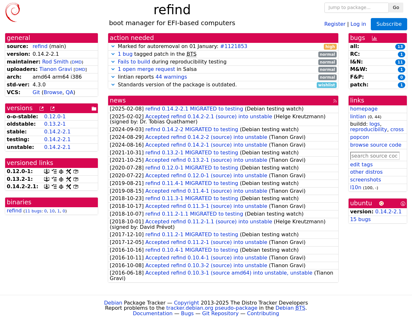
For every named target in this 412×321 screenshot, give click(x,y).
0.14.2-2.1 (57, 132)
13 (400, 46)
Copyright (186, 303)
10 (52, 211)
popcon (359, 137)
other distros (366, 172)
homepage (364, 109)
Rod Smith (55, 62)
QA (69, 92)
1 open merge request (146, 69)
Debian (113, 303)
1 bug (125, 54)
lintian (358, 116)
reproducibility (368, 129)
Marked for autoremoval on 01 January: (223, 46)
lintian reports (223, 77)
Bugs (187, 313)
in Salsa (223, 69)
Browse (53, 92)
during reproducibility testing (223, 62)
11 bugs (33, 211)
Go (396, 7)
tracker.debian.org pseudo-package (212, 308)
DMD (77, 62)
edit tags (361, 164)
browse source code (375, 145)
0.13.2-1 (55, 124)
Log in (358, 24)
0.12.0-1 (55, 116)
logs (375, 124)
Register (335, 24)
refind (40, 46)
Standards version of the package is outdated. (223, 85)
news (118, 100)
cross (397, 129)
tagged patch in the (223, 54)
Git (36, 92)
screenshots (365, 180)
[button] (113, 46)
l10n (355, 187)
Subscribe (389, 24)
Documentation (153, 313)
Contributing (263, 313)
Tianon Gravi (55, 69)
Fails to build (134, 62)
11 (400, 62)
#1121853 (234, 46)
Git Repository (220, 313)
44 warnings (171, 77)
